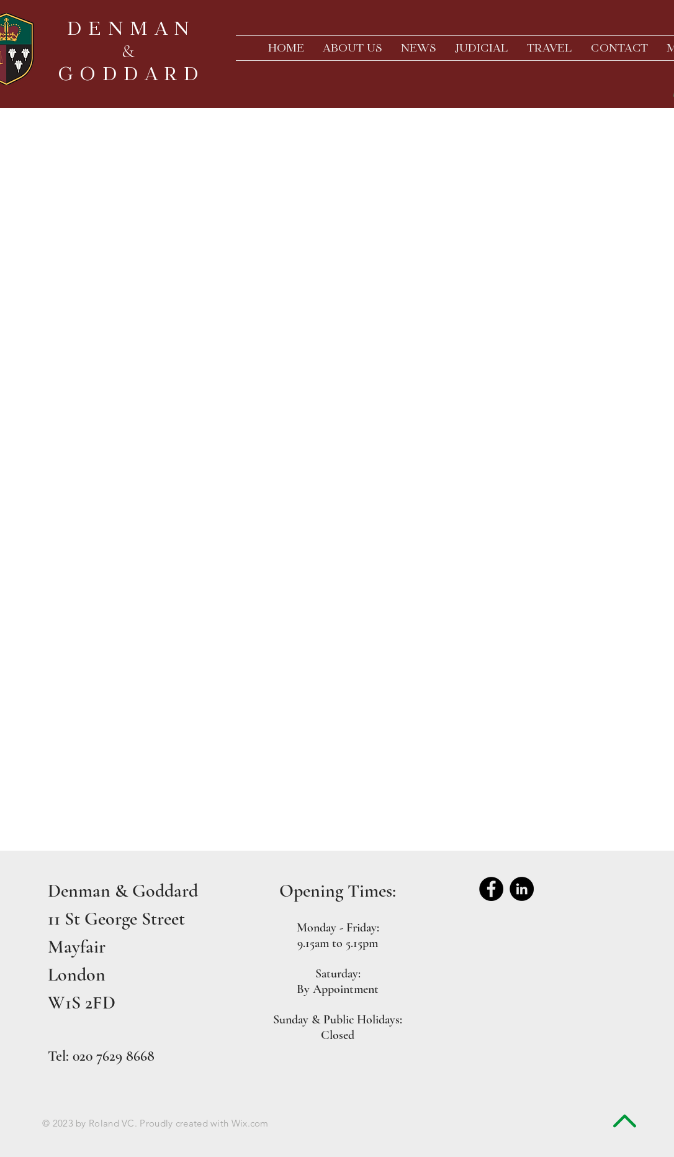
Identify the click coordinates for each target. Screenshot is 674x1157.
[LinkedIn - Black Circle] (522, 889)
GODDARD (131, 73)
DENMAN (131, 28)
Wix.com (250, 1123)
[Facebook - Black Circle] (491, 889)
